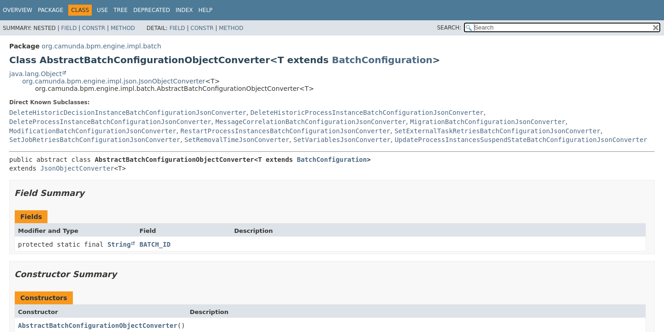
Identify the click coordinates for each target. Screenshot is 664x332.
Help (205, 10)
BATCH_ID (154, 244)
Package (50, 10)
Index (184, 10)
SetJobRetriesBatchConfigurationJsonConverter (94, 139)
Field (69, 28)
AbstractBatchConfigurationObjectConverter (98, 325)
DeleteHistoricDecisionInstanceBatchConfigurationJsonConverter (127, 112)
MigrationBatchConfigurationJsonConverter (487, 121)
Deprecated (151, 10)
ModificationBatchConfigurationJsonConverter (92, 131)
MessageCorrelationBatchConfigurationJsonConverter (310, 121)
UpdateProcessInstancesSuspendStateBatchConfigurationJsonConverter (521, 139)
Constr (93, 28)
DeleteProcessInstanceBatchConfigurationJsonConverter (110, 121)
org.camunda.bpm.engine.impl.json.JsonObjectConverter (113, 81)
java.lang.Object (35, 73)
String (119, 244)
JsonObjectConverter (77, 168)
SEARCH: (449, 27)
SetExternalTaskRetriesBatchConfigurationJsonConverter (497, 131)
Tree (120, 10)
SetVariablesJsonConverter (342, 139)
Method (123, 28)
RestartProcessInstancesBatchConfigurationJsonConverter (285, 131)
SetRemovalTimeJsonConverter (237, 139)
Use (102, 10)
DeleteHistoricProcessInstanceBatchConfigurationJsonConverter (367, 112)
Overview (17, 10)
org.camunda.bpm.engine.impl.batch (101, 46)
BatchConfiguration (382, 59)
